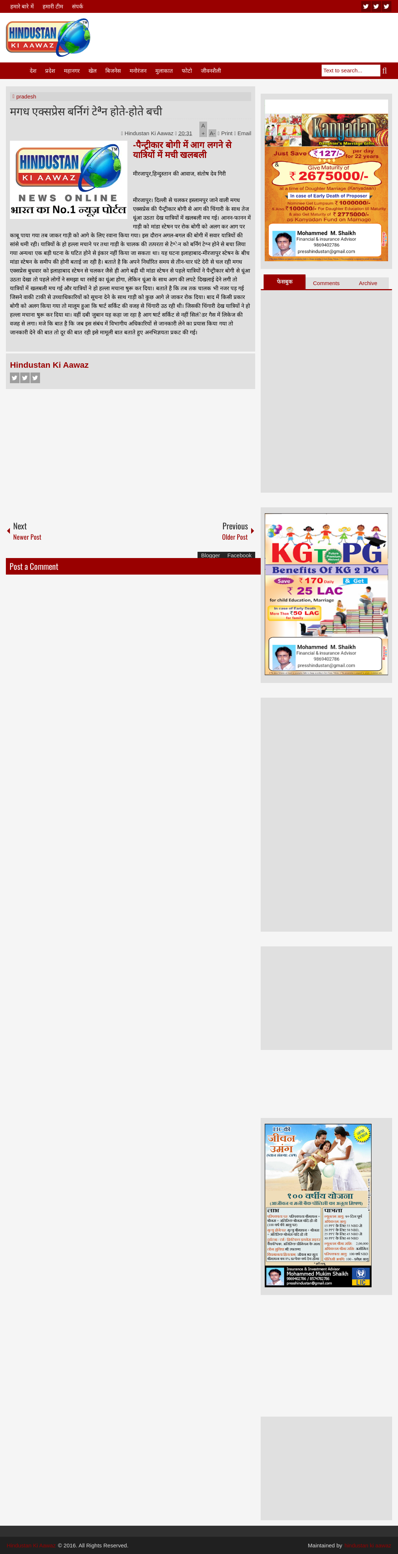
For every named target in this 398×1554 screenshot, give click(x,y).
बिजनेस (113, 71)
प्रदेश (50, 71)
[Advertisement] (258, 36)
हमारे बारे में (21, 6)
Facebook (14, 378)
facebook (386, 6)
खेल (92, 71)
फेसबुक (285, 281)
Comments (326, 283)
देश (33, 71)
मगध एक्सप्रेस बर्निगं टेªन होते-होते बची (86, 110)
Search (386, 70)
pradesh (26, 96)
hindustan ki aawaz (367, 1545)
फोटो (187, 71)
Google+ (35, 378)
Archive (368, 283)
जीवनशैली (211, 71)
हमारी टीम (53, 6)
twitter (376, 6)
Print (225, 133)
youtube (366, 6)
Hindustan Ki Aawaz (149, 133)
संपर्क (77, 6)
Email (242, 133)
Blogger (210, 555)
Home (17, 70)
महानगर (72, 71)
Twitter (25, 378)
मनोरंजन (138, 71)
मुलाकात (164, 71)
